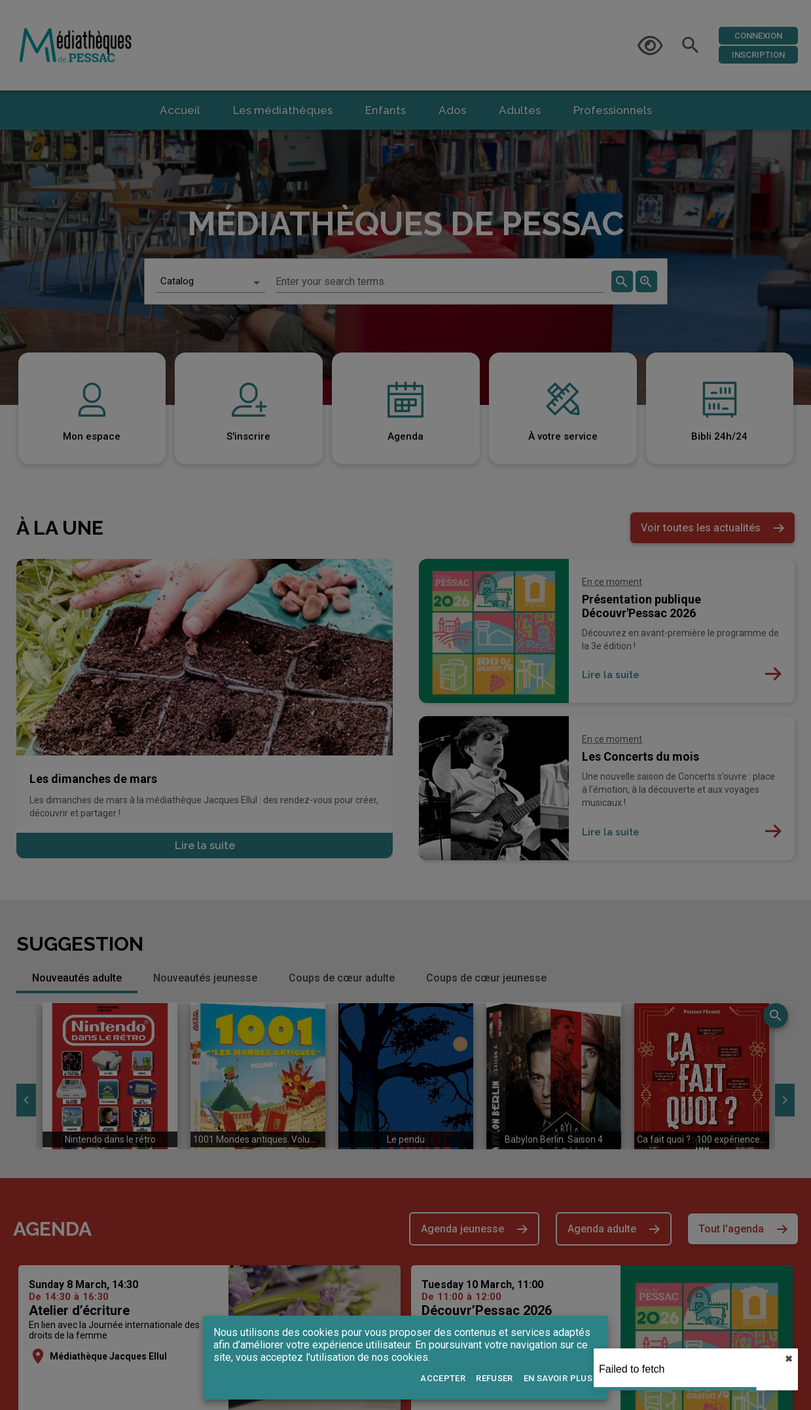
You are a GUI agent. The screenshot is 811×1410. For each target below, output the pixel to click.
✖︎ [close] (789, 1359)
